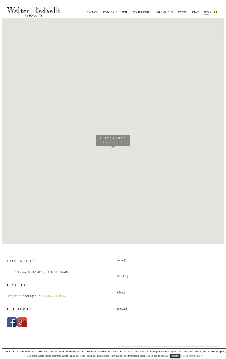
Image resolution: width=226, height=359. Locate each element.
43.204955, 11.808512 (53, 295)
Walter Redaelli (142, 12)
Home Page (91, 12)
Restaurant (110, 12)
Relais (195, 12)
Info (206, 12)
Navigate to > (15, 295)
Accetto (175, 355)
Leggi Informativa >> (193, 355)
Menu (125, 12)
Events (182, 12)
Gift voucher (165, 12)
